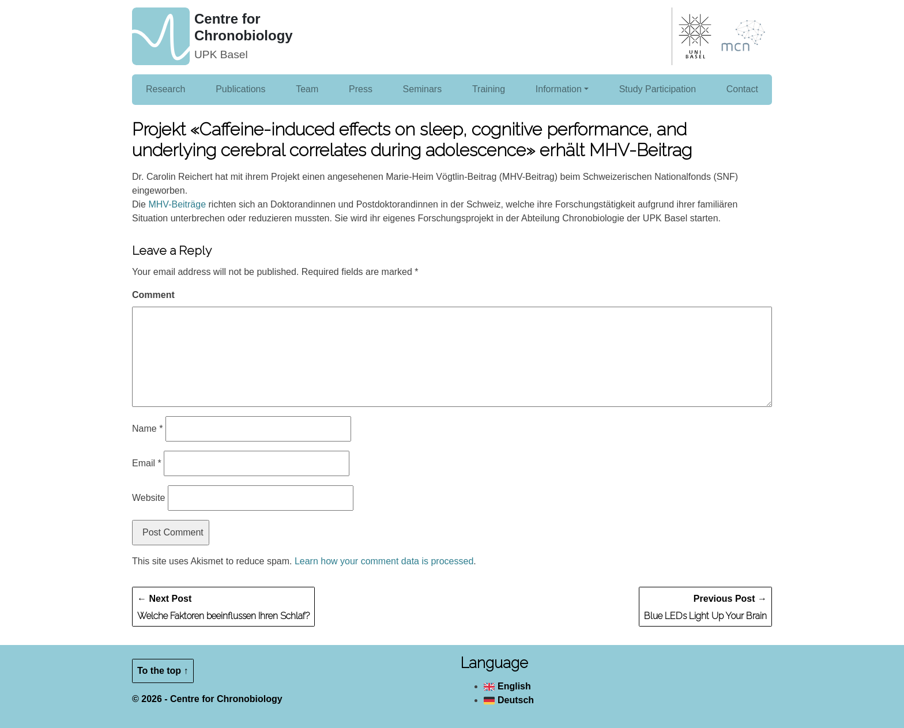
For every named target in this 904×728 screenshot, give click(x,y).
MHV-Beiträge (177, 204)
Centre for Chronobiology (243, 27)
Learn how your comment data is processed (384, 561)
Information (559, 89)
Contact (742, 89)
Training (488, 89)
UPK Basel (221, 54)
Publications (240, 89)
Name (147, 428)
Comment (153, 295)
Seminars (422, 89)
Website (148, 498)
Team (307, 89)
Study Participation (657, 89)
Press (360, 89)
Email (146, 463)
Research (165, 89)
